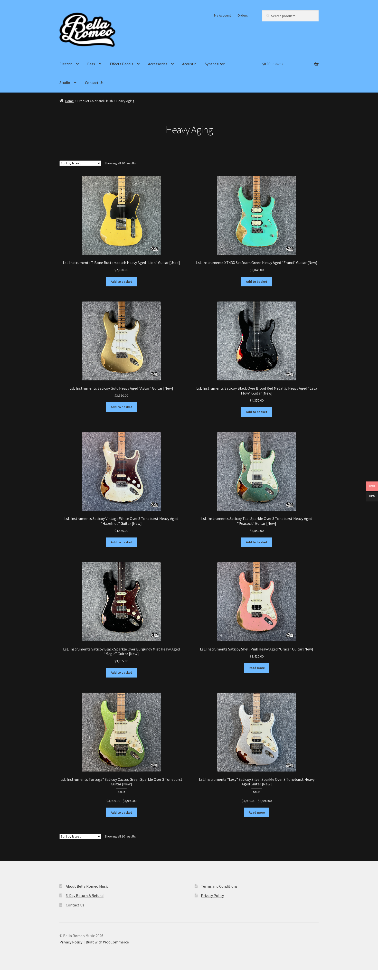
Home (69, 101)
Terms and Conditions (219, 886)
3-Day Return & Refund (85, 895)
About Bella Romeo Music (87, 886)
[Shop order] (80, 163)
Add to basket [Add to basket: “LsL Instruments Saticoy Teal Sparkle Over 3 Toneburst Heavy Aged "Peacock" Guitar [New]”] (256, 542)
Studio (64, 82)
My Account (222, 15)
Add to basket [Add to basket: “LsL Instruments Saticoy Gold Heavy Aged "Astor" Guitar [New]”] (121, 407)
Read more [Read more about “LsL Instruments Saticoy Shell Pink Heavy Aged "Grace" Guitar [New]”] (257, 668)
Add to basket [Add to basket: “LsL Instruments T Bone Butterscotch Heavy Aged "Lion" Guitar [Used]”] (121, 281)
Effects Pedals (121, 63)
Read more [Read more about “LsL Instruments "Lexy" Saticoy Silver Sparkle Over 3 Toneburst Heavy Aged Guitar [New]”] (257, 812)
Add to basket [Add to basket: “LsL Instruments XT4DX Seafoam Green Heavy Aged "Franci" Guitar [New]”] (256, 281)
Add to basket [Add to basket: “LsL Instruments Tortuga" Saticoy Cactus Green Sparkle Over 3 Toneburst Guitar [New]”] (121, 812)
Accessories (157, 63)
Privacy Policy (212, 895)
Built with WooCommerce (107, 942)
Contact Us (94, 82)
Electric (65, 63)
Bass (91, 63)
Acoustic (189, 63)
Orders (242, 15)
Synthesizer (215, 63)
